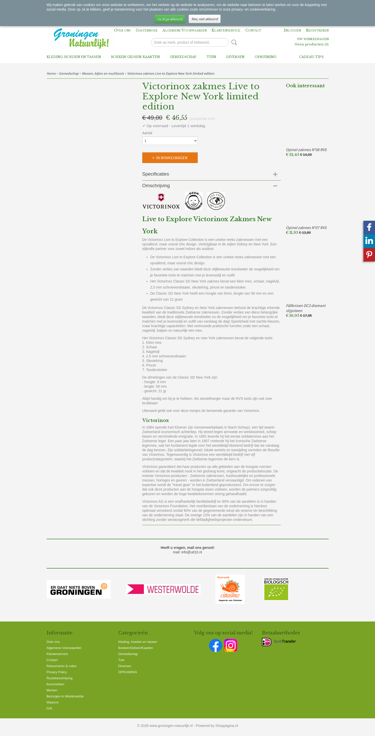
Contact (253, 30)
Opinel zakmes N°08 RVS (306, 149)
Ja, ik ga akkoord (169, 19)
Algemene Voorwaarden (184, 30)
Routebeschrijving (60, 678)
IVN (49, 708)
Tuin (211, 57)
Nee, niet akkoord (204, 19)
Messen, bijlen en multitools (103, 73)
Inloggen (292, 30)
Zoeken (233, 42)
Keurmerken (55, 684)
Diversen (235, 57)
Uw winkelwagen (313, 39)
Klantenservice (226, 30)
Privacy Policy (57, 672)
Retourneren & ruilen (62, 666)
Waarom (53, 702)
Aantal (147, 133)
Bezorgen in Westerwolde (65, 696)
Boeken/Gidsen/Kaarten (135, 57)
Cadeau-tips (311, 57)
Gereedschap (183, 57)
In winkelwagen (172, 157)
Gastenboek (146, 30)
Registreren (317, 30)
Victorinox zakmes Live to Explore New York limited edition (170, 73)
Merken (52, 690)
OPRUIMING (265, 57)
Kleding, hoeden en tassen (74, 57)
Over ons (122, 30)
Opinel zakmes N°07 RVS (306, 227)
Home (51, 73)
